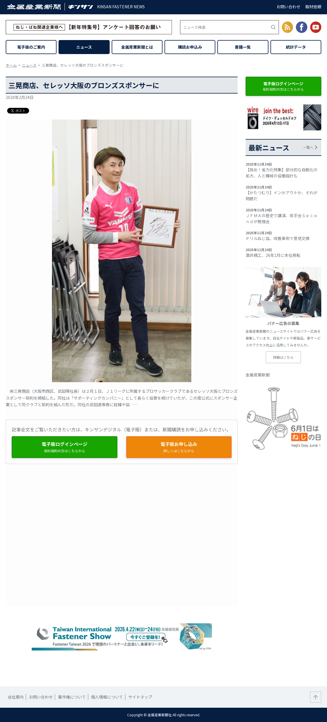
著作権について (72, 697)
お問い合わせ (288, 6)
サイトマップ (140, 697)
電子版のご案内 (31, 47)
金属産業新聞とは (137, 47)
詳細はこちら (283, 357)
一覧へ (308, 147)
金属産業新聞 (258, 375)
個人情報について (107, 697)
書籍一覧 (243, 47)
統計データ (296, 47)
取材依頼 (313, 6)
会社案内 (16, 697)
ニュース (84, 47)
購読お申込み (190, 47)
